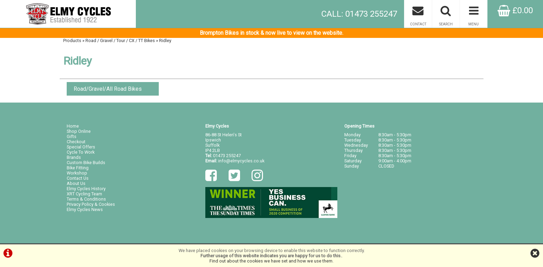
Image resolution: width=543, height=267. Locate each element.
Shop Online (79, 131)
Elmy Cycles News (85, 209)
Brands (74, 157)
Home (73, 126)
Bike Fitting (78, 167)
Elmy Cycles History (86, 188)
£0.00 (515, 10)
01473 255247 (227, 155)
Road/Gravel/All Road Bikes (108, 89)
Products (72, 40)
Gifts (71, 136)
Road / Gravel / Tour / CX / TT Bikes (120, 40)
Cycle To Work (80, 152)
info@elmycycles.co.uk (241, 160)
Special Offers (81, 146)
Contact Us (78, 178)
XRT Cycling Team (84, 193)
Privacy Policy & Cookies (91, 204)
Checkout (76, 141)
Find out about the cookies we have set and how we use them (270, 261)
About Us (76, 183)
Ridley (165, 40)
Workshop (77, 173)
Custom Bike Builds (86, 162)
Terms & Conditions (86, 199)
